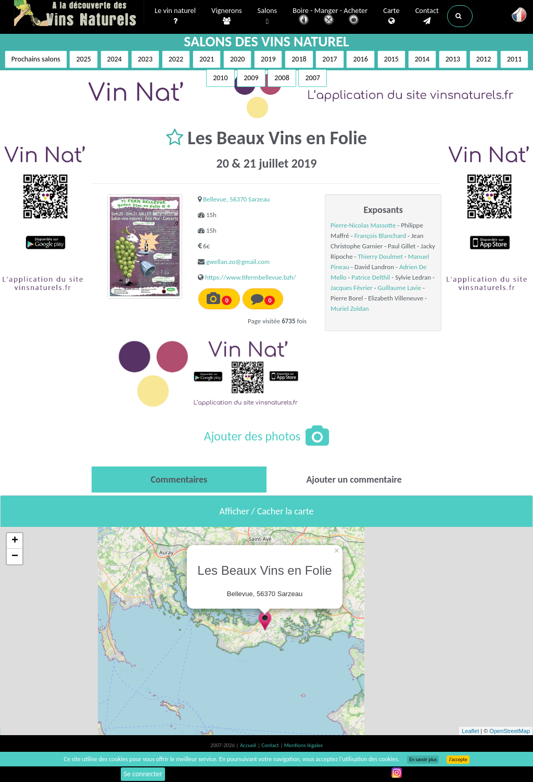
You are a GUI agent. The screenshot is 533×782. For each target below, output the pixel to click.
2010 (220, 77)
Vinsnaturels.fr (79, 14)
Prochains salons (35, 59)
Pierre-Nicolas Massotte (363, 225)
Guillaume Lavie (400, 288)
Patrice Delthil (370, 277)
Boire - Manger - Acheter (330, 17)
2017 (329, 59)
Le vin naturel (175, 16)
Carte (391, 16)
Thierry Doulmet (380, 256)
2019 (268, 59)
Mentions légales (303, 745)
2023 (145, 59)
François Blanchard (380, 235)
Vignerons (226, 16)
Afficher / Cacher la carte (267, 511)
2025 (83, 59)
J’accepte (458, 759)
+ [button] (14, 541)
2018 (298, 59)
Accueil (249, 745)
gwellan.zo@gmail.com (238, 262)
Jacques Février (352, 288)
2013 (453, 59)
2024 (114, 59)
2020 (237, 59)
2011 (514, 59)
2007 (312, 77)
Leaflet (470, 731)
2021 (206, 59)
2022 (176, 59)
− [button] (14, 556)
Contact (427, 16)
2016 (360, 59)
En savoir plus (423, 759)
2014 (422, 59)
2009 (251, 77)
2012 (483, 59)
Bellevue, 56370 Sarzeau (236, 199)
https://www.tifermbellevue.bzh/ (250, 277)
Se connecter (143, 774)
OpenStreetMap (509, 731)
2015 (391, 59)
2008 (281, 77)
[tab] (179, 479)
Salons (267, 16)
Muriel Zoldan (350, 308)
